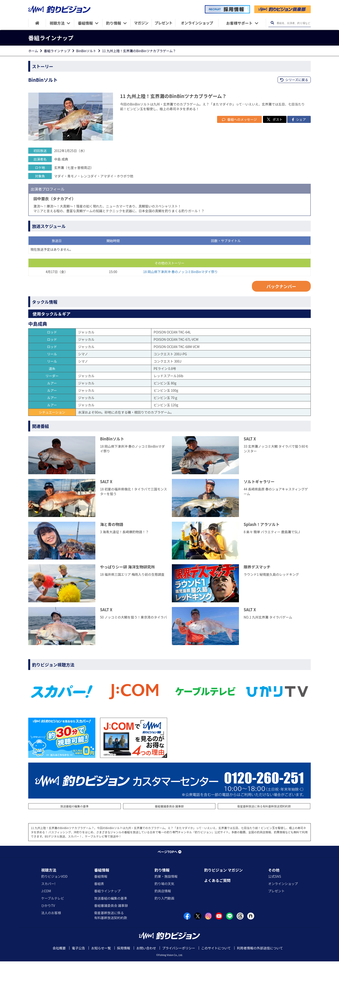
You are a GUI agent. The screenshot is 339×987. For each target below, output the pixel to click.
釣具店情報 (162, 916)
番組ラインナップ (57, 50)
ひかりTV (48, 931)
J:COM (46, 916)
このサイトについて (216, 973)
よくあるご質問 (217, 906)
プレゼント (276, 916)
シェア (299, 145)
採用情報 (123, 973)
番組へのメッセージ (239, 145)
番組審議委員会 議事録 (169, 832)
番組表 (99, 909)
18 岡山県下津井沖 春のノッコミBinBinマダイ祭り (180, 297)
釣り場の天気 (164, 909)
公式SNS (274, 902)
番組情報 (101, 895)
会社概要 (59, 973)
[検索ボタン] (272, 23)
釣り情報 (162, 895)
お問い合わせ (146, 973)
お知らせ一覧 (101, 973)
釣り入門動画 (164, 923)
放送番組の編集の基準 (74, 832)
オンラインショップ (283, 909)
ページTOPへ (169, 877)
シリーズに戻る (294, 79)
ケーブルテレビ (52, 923)
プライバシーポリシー (178, 973)
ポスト (274, 145)
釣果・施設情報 (166, 902)
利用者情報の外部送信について (260, 973)
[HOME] (37, 23)
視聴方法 (48, 895)
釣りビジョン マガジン (223, 895)
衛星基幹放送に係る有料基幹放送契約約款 (264, 832)
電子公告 (78, 973)
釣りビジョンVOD (54, 902)
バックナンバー (281, 312)
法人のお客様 (51, 938)
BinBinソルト (86, 50)
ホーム (33, 50)
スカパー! (48, 909)
